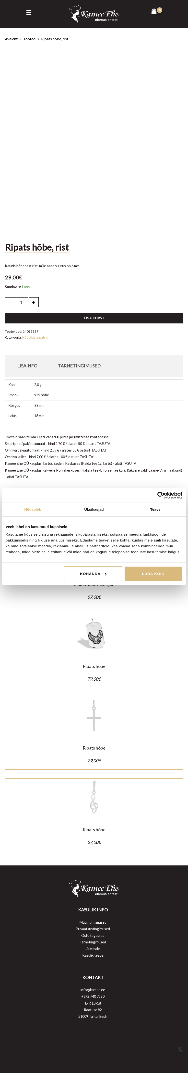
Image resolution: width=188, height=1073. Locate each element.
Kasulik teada (93, 955)
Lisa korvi (94, 318)
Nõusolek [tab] (32, 509)
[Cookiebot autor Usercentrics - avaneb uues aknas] (161, 495)
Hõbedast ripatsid (35, 337)
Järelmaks (93, 949)
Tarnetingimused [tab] (79, 365)
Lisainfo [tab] (27, 365)
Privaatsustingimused (93, 929)
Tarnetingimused (93, 942)
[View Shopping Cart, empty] (156, 11)
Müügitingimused (92, 922)
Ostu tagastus (92, 935)
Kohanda (93, 574)
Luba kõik (153, 574)
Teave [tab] (155, 509)
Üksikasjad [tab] (94, 509)
